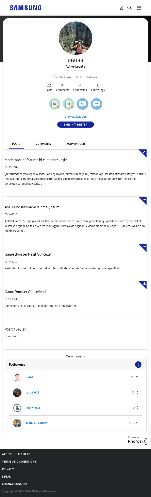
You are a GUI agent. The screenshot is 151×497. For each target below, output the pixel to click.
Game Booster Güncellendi (26, 292)
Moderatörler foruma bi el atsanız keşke (36, 160)
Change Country (15, 484)
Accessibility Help (16, 454)
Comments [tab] (43, 144)
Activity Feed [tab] (75, 144)
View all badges (76, 116)
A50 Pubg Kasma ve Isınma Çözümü (33, 207)
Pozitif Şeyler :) (17, 329)
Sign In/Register (75, 124)
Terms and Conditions (19, 461)
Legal (6, 476)
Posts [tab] (16, 144)
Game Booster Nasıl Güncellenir (30, 254)
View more (73, 356)
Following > (98, 87)
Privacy (8, 469)
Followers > (80, 87)
